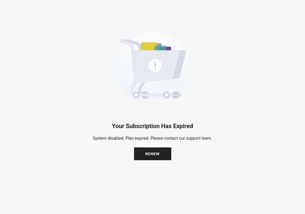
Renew (152, 154)
